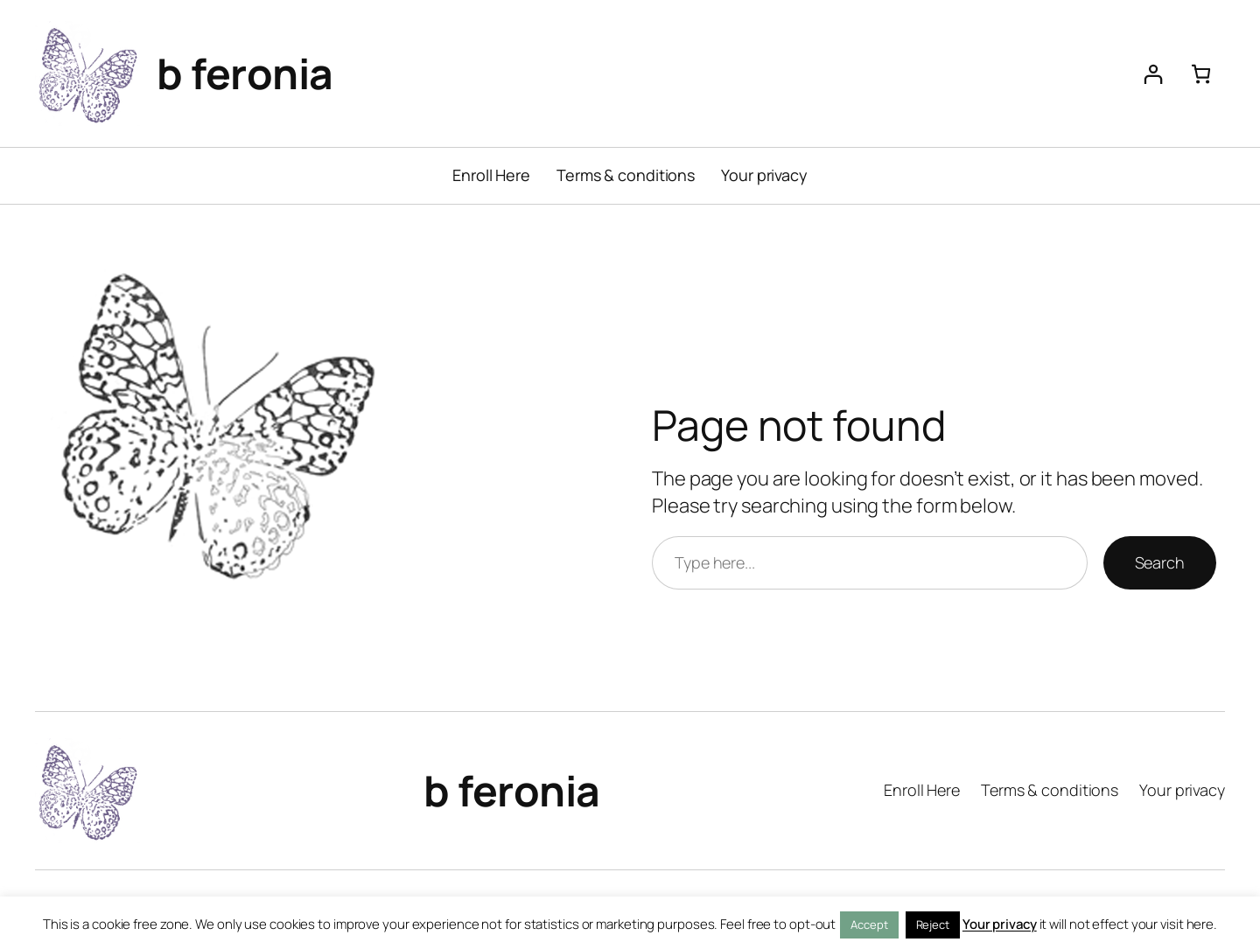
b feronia (245, 73)
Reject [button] (932, 924)
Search (1160, 562)
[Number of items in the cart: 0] (1201, 74)
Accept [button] (868, 924)
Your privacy (999, 924)
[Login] (1153, 74)
